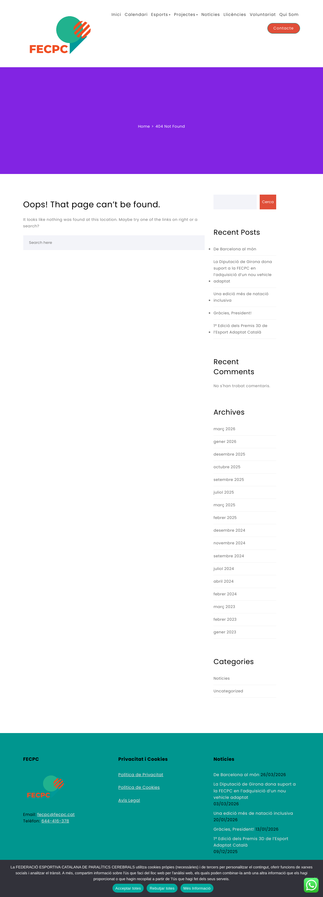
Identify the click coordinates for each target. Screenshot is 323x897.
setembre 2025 (228, 479)
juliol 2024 (223, 568)
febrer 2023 (225, 619)
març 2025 (224, 505)
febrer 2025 (225, 517)
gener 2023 (224, 632)
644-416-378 (55, 821)
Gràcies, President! (232, 313)
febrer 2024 (225, 594)
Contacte (284, 28)
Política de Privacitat (140, 775)
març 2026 (224, 429)
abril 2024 (223, 581)
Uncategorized (228, 691)
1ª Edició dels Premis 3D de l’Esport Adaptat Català (240, 329)
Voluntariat (263, 14)
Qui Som (289, 14)
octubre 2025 (227, 467)
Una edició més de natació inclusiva (241, 297)
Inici (116, 14)
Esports (160, 14)
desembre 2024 (229, 530)
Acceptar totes (128, 888)
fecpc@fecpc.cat (56, 814)
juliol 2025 (223, 492)
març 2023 (224, 607)
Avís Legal (129, 800)
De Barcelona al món (234, 249)
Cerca (268, 202)
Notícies (210, 14)
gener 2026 (224, 441)
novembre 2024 (229, 543)
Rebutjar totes (162, 888)
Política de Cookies (139, 787)
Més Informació (197, 888)
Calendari (136, 14)
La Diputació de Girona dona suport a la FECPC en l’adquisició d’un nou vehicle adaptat (242, 271)
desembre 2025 (229, 454)
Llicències (234, 14)
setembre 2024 (228, 556)
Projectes (186, 14)
